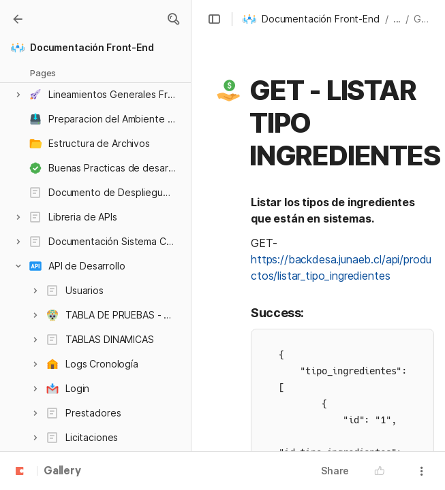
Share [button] (335, 470)
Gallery (62, 471)
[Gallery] (17, 19)
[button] (173, 19)
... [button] (397, 18)
